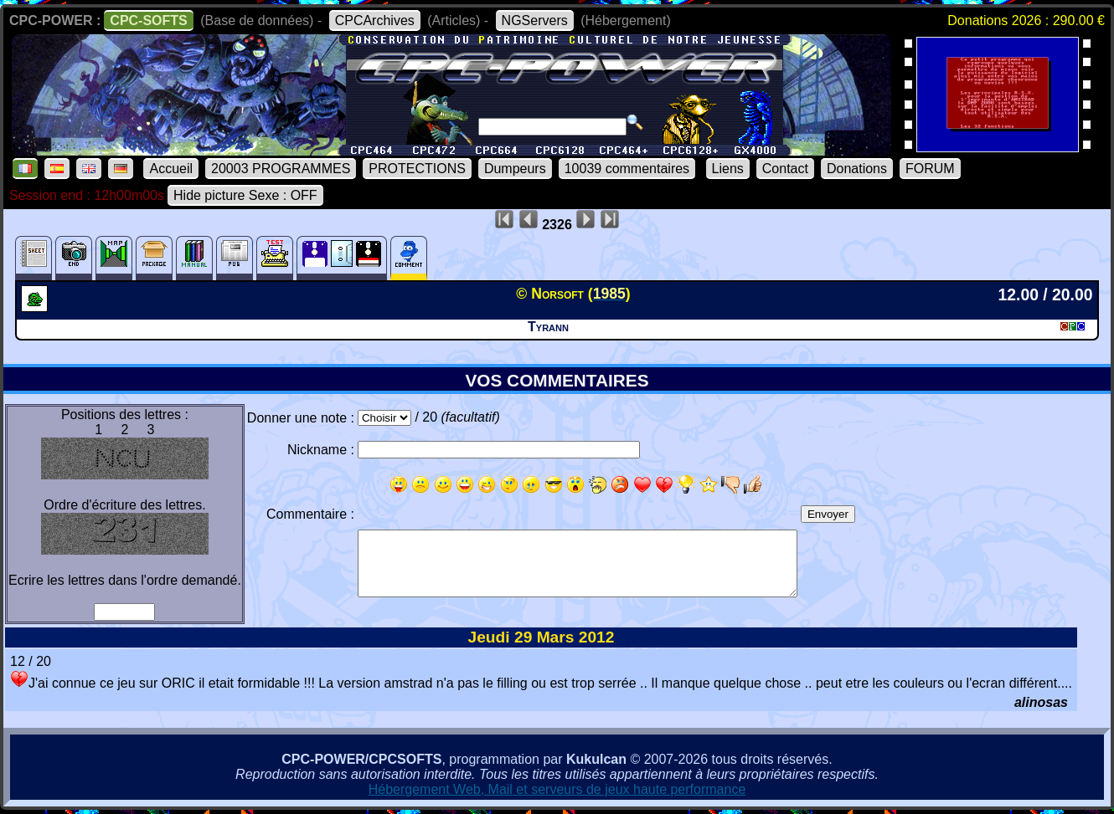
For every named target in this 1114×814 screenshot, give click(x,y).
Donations (857, 168)
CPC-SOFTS (148, 20)
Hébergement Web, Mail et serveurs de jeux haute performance (557, 789)
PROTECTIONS (417, 168)
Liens (728, 168)
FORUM (930, 168)
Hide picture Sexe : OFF (245, 195)
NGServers (535, 20)
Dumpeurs (515, 168)
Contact (785, 168)
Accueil (171, 168)
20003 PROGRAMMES (280, 168)
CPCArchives (375, 20)
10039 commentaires (627, 168)
